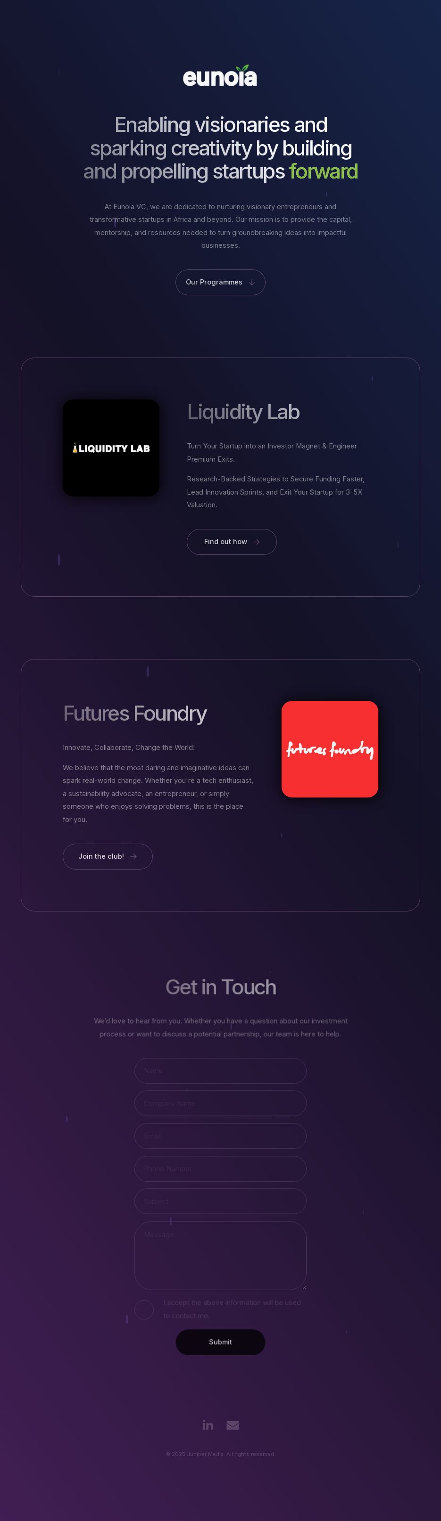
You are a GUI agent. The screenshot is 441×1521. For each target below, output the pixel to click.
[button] (220, 282)
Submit (220, 1340)
